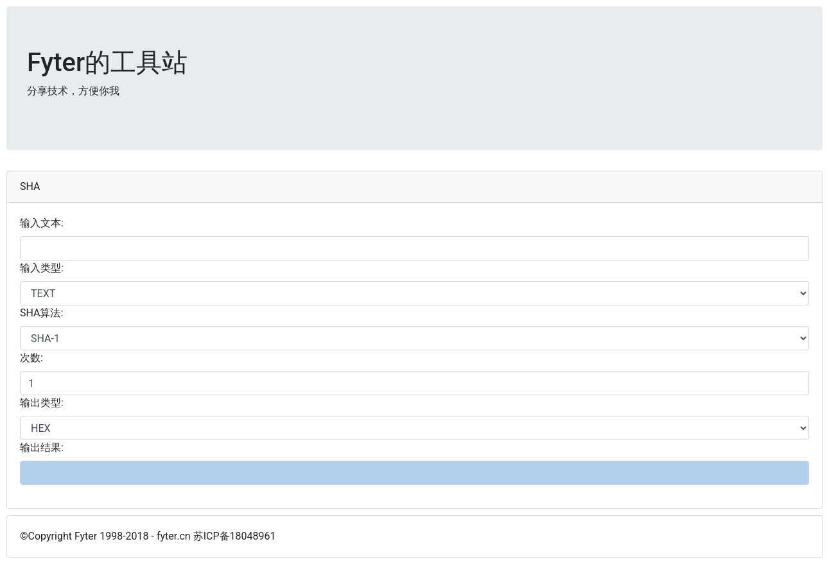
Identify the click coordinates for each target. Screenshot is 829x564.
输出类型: (42, 403)
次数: (31, 358)
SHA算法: (41, 313)
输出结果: (42, 447)
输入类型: (42, 268)
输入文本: (42, 223)
